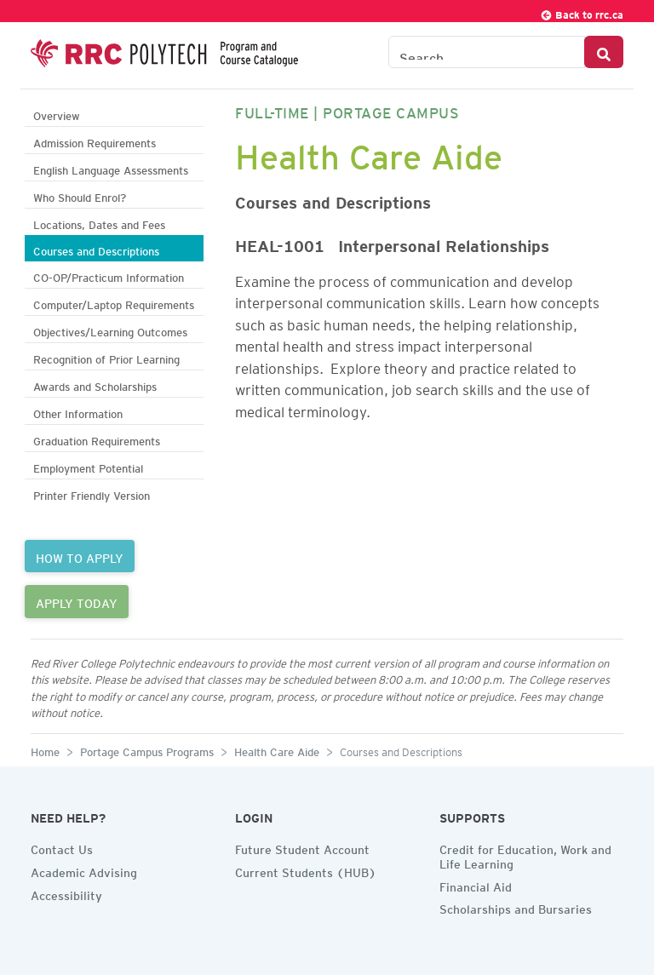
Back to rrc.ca (581, 12)
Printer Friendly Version (91, 493)
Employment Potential (88, 466)
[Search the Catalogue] (486, 52)
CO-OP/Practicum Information (108, 275)
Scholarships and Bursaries (515, 907)
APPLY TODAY (77, 601)
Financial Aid (475, 884)
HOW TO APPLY (79, 556)
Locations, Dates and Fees (99, 223)
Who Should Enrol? (79, 195)
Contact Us (62, 847)
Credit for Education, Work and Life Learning (525, 854)
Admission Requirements (94, 141)
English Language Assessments (110, 168)
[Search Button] (603, 52)
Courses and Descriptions (96, 249)
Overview (56, 114)
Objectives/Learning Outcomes (110, 330)
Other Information (78, 412)
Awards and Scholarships (95, 384)
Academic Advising (84, 870)
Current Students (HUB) (305, 870)
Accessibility (66, 893)
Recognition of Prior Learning (106, 357)
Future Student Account (302, 847)
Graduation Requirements (96, 439)
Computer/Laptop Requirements (113, 303)
